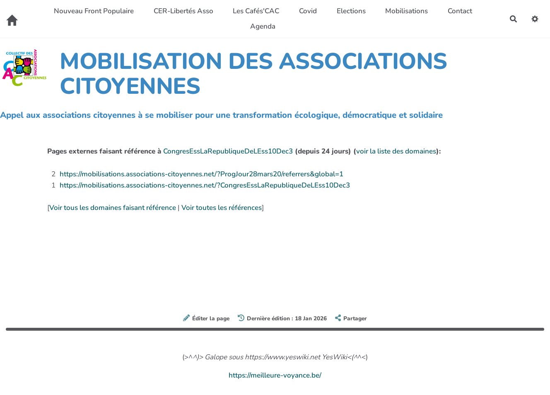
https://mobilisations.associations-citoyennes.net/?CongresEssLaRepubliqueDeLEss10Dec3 (205, 185)
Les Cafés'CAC (256, 11)
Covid (308, 11)
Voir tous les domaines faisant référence (112, 207)
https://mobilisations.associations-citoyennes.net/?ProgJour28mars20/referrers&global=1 (201, 174)
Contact (460, 11)
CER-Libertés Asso (183, 11)
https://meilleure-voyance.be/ (275, 375)
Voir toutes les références (221, 207)
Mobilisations (406, 11)
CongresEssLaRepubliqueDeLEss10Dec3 (228, 151)
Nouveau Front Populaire (94, 11)
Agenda (262, 26)
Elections (351, 11)
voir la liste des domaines (396, 151)
